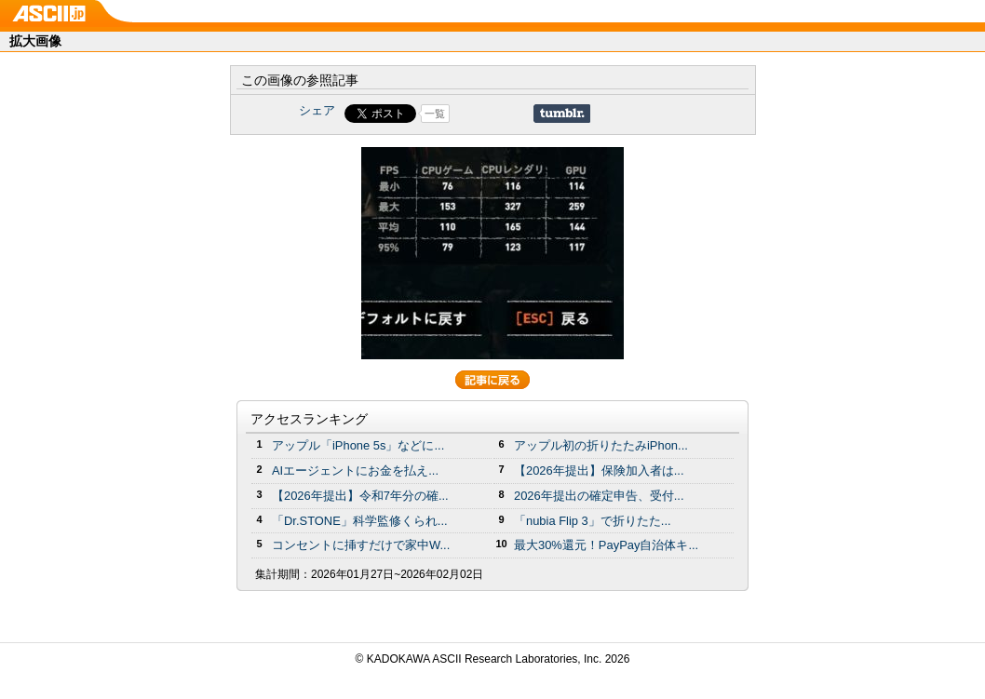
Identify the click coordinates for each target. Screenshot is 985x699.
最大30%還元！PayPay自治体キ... (606, 545)
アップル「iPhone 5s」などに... (358, 445)
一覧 (435, 113)
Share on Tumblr (561, 113)
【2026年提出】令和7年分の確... (360, 496)
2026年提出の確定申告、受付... (599, 496)
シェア (317, 110)
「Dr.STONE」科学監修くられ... (360, 521)
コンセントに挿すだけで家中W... (361, 545)
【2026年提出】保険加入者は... (599, 470)
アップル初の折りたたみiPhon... (601, 445)
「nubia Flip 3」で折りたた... (592, 521)
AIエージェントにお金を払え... (355, 470)
